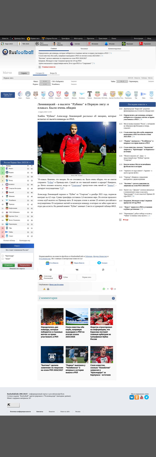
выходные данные (63, 396)
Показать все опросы (17, 269)
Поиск (114, 38)
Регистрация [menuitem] (138, 38)
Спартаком (76, 185)
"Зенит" (7, 259)
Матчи (150, 78)
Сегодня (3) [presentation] (40, 73)
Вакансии (52, 411)
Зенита (110, 185)
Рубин (50, 182)
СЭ (61, 188)
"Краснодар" (9, 256)
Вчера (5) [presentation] (53, 73)
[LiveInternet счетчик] (13, 407)
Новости (137, 78)
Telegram (88, 256)
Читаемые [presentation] (84, 49)
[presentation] (21, 72)
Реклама (77, 411)
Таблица (144, 78)
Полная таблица (9, 240)
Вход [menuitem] (149, 38)
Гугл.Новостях (45, 258)
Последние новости (137, 104)
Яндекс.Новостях (100, 256)
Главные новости (48, 67)
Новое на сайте (64, 411)
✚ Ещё (125, 220)
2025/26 (130, 78)
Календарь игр (24, 240)
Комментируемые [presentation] (114, 49)
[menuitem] (50, 38)
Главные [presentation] (54, 48)
